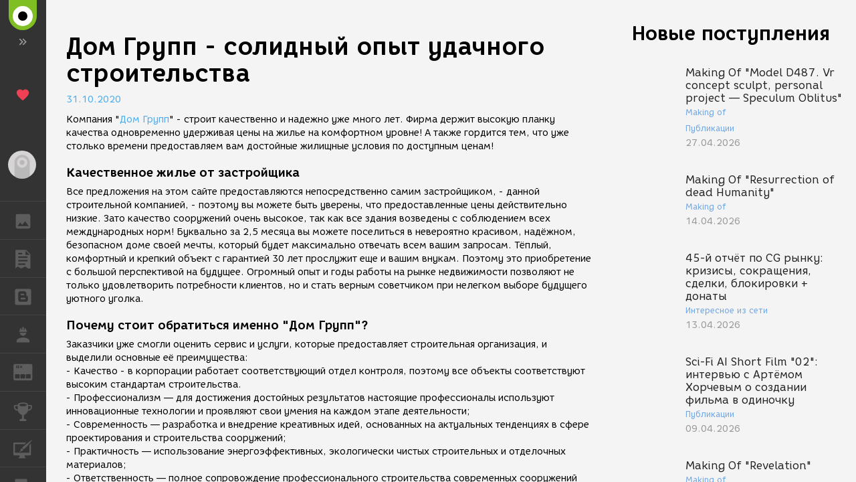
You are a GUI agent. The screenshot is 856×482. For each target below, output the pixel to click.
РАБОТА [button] (29, 334)
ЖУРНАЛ (29, 371)
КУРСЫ (29, 447)
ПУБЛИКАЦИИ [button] (29, 258)
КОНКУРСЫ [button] (29, 410)
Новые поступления (731, 33)
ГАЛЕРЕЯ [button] (29, 220)
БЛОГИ (29, 295)
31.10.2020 (93, 99)
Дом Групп (144, 119)
